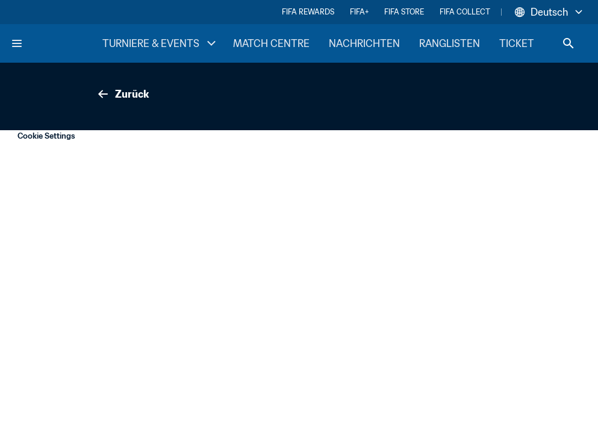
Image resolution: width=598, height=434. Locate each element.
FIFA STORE (404, 11)
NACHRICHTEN (364, 43)
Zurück (122, 94)
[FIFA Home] (56, 43)
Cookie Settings (46, 136)
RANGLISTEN (449, 43)
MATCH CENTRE (271, 43)
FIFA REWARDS (308, 11)
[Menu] (17, 43)
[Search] (568, 43)
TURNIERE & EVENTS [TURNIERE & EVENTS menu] (160, 43)
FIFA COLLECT (465, 11)
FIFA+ (359, 11)
